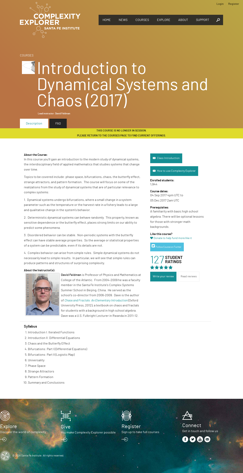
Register (233, 4)
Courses (142, 20)
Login (220, 4)
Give (66, 427)
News (123, 20)
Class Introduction (168, 158)
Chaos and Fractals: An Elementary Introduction (96, 300)
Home (107, 20)
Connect (191, 425)
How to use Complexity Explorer (176, 171)
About (183, 20)
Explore (163, 20)
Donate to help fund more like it (173, 238)
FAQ (58, 123)
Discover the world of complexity (23, 432)
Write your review (163, 276)
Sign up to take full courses (140, 432)
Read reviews (189, 276)
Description (34, 123)
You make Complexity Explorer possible (88, 432)
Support (202, 20)
